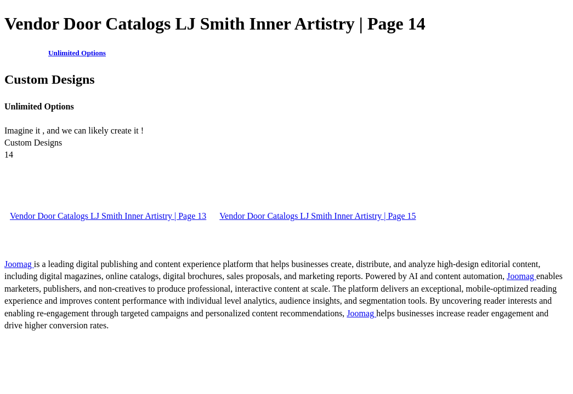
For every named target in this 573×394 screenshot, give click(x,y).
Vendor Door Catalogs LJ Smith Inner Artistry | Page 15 (317, 216)
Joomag (19, 264)
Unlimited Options (77, 53)
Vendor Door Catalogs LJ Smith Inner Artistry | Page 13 (108, 216)
